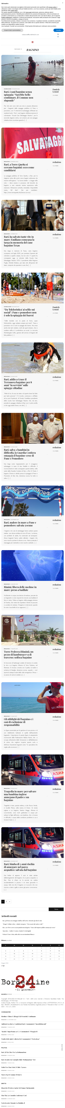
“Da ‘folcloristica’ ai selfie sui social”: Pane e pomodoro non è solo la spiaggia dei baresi (20, 308)
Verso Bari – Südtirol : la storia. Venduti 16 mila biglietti (17, 916)
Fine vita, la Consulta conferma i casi (14, 1081)
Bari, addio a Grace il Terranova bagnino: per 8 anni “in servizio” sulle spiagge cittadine (20, 378)
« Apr (3, 951)
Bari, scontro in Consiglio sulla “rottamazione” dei (18, 1045)
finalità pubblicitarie (6, 17)
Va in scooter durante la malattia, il (13, 1088)
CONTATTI (31, 1106)
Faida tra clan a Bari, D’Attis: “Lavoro (13, 1053)
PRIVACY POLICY (14, 1106)
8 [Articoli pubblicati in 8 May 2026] (41, 936)
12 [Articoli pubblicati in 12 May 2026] (14, 939)
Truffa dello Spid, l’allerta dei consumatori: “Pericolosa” (20, 1024)
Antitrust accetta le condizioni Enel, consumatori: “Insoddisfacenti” (23, 1009)
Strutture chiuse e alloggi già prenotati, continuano (18, 1002)
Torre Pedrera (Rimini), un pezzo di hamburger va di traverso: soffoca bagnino (18, 646)
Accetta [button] (58, 30)
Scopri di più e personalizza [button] (12, 30)
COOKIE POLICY (24, 1106)
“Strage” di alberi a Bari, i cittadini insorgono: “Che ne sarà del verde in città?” (23, 909)
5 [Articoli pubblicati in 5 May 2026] (14, 936)
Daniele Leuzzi (7, 89)
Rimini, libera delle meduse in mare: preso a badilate (19, 581)
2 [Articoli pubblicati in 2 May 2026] (50, 933)
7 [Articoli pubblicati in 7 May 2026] (32, 936)
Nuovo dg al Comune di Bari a (11, 1060)
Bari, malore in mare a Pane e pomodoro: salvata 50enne (19, 516)
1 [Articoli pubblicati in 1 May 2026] (41, 933)
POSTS (56, 95)
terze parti (28, 12)
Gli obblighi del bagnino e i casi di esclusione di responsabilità (20, 712)
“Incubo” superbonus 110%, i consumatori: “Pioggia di (19, 1017)
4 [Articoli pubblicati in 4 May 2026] (5, 936)
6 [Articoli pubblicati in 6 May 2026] (23, 936)
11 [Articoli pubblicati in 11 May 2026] (5, 939)
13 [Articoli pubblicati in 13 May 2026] (23, 939)
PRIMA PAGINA (4, 1106)
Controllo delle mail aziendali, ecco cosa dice (17, 1096)
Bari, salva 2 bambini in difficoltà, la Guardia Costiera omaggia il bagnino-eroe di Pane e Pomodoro (19, 446)
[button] (62, 2)
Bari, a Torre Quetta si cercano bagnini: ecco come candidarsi (19, 165)
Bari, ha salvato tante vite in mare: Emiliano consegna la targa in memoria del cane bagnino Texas (18, 237)
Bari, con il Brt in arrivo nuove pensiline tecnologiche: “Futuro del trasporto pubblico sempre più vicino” (29, 913)
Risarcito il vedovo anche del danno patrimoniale (17, 1073)
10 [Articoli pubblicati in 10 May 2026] (59, 936)
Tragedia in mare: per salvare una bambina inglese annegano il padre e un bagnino (20, 783)
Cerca (56, 895)
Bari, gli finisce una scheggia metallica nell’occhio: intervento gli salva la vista (22, 906)
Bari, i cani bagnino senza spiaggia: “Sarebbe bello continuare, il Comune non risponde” (18, 96)
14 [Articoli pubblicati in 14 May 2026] (32, 939)
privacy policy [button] (52, 7)
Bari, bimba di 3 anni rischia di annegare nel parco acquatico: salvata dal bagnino (20, 852)
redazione (7, 161)
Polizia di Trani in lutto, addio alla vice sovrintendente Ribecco (18, 920)
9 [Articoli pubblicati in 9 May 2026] (50, 936)
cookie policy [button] (14, 10)
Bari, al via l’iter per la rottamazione (13, 1038)
